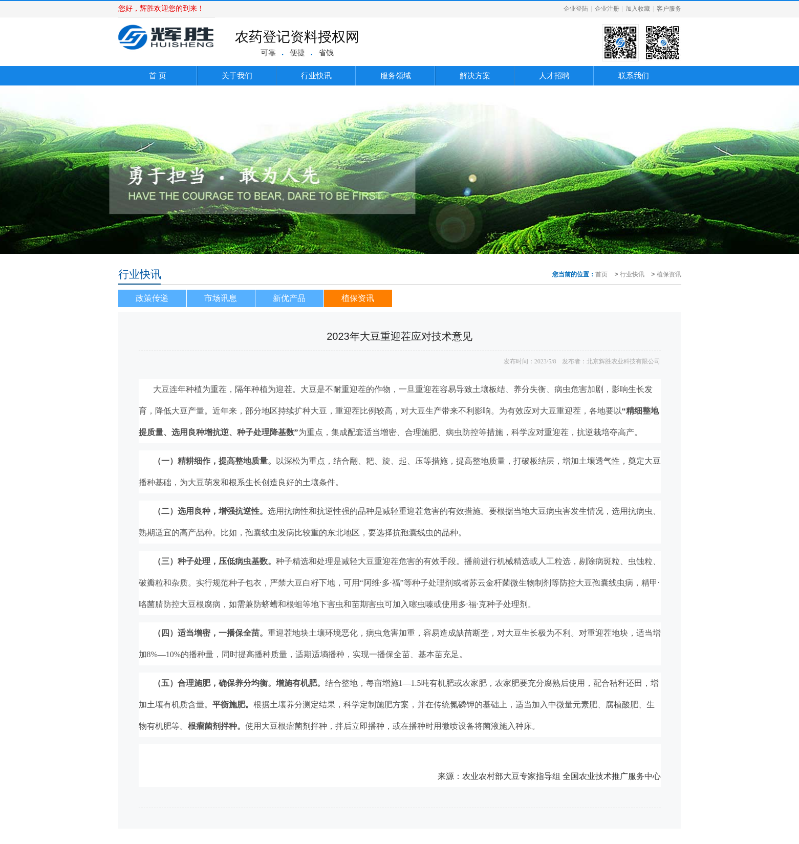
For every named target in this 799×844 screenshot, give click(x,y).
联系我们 (633, 75)
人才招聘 (554, 75)
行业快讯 (316, 75)
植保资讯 (669, 274)
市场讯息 (220, 298)
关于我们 (237, 75)
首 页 (157, 75)
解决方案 (475, 75)
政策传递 (152, 298)
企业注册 (607, 8)
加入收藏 (637, 8)
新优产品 (289, 298)
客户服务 (669, 8)
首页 (601, 274)
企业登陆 (576, 8)
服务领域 (395, 75)
